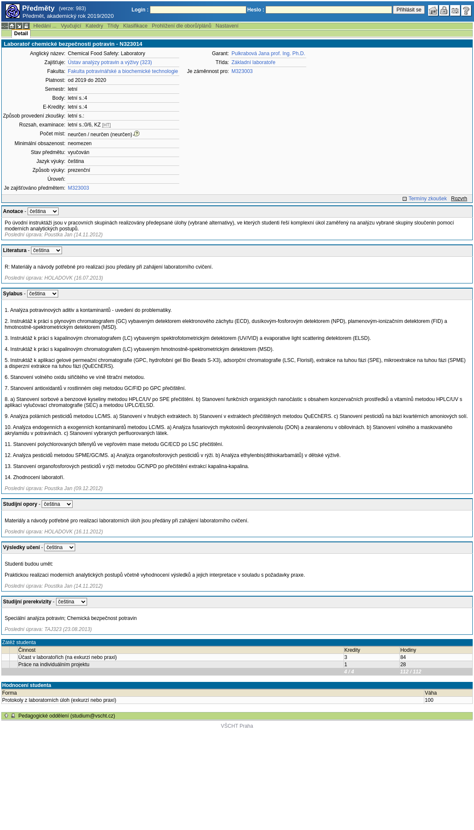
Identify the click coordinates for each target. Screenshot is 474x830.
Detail (21, 33)
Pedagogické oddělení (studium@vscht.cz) (66, 716)
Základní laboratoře (253, 62)
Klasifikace (135, 26)
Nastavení (227, 26)
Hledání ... (44, 26)
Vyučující (71, 26)
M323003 (78, 188)
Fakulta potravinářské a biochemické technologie (123, 71)
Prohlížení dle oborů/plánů (181, 26)
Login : (140, 10)
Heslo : (255, 10)
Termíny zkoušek (428, 199)
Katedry (94, 26)
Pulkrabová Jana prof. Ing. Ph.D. (268, 53)
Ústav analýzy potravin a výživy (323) (110, 62)
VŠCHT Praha (237, 726)
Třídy (113, 26)
